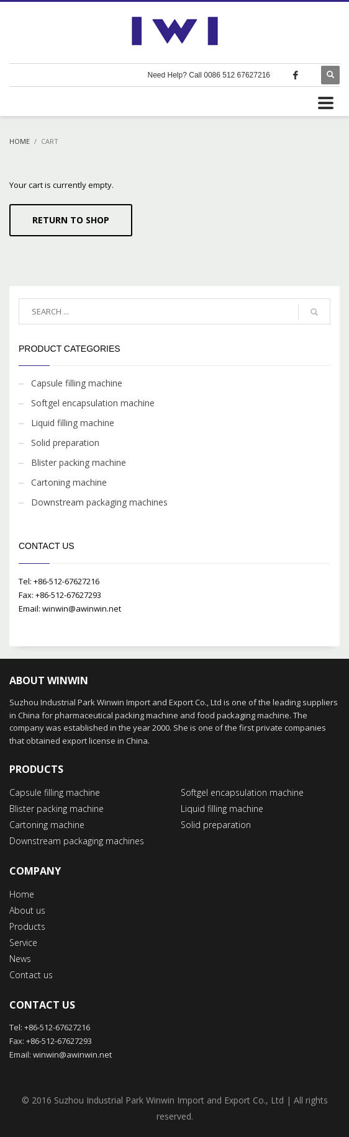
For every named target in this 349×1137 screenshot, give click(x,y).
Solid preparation (65, 442)
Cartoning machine (69, 482)
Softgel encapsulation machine (93, 403)
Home (19, 141)
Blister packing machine (78, 462)
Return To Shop (70, 220)
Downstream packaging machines (99, 502)
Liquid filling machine (72, 423)
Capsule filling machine (76, 383)
